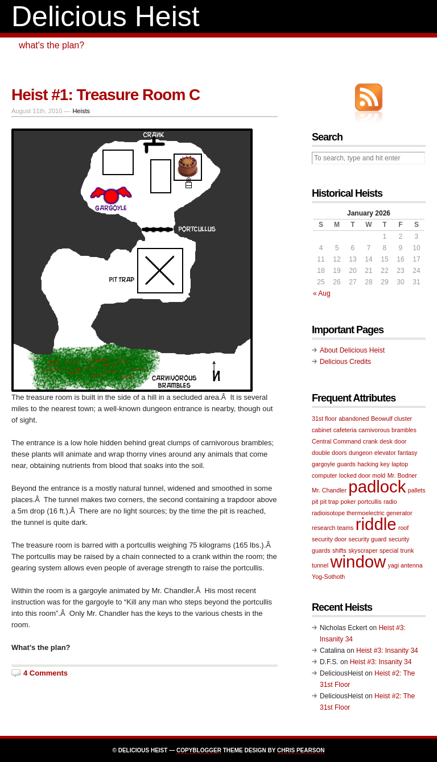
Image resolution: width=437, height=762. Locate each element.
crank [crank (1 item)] (370, 441)
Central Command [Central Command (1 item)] (336, 441)
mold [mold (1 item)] (378, 475)
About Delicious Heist (352, 350)
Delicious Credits (345, 362)
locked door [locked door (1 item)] (354, 475)
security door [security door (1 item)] (329, 539)
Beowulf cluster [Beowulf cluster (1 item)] (391, 418)
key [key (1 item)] (385, 464)
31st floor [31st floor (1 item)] (324, 418)
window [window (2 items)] (358, 561)
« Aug (322, 293)
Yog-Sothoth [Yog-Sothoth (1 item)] (328, 576)
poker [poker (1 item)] (348, 501)
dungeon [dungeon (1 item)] (361, 452)
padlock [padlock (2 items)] (377, 486)
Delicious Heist (105, 16)
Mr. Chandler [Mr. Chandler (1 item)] (329, 490)
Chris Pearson (300, 750)
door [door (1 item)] (400, 441)
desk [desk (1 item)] (386, 441)
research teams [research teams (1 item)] (332, 527)
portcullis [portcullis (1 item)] (370, 501)
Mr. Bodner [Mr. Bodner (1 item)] (402, 475)
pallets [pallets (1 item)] (417, 490)
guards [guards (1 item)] (346, 464)
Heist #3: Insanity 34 (387, 651)
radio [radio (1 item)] (390, 501)
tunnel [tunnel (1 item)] (320, 565)
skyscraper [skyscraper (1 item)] (363, 550)
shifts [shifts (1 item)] (339, 550)
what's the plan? (51, 45)
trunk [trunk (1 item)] (407, 550)
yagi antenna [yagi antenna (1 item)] (405, 565)
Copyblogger (198, 750)
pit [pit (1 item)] (315, 501)
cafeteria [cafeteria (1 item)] (345, 429)
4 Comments (45, 673)
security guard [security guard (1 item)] (367, 539)
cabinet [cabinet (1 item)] (321, 429)
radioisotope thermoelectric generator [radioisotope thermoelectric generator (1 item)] (362, 513)
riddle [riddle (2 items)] (376, 524)
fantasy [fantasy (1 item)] (407, 452)
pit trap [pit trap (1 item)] (329, 501)
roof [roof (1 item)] (403, 527)
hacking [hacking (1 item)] (367, 464)
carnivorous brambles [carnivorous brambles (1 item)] (387, 429)
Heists (81, 110)
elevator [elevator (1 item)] (385, 452)
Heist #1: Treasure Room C (105, 94)
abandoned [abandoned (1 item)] (354, 418)
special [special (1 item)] (389, 550)
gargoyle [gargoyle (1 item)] (323, 464)
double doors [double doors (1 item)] (329, 452)
